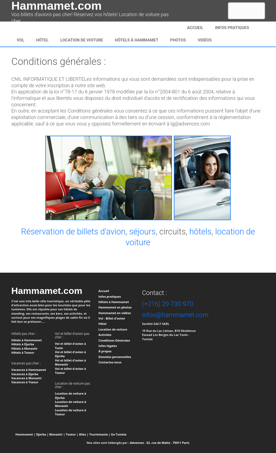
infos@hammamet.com (175, 315)
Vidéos (205, 40)
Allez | (83, 434)
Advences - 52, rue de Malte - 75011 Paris (159, 443)
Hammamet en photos (115, 307)
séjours (142, 232)
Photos (178, 40)
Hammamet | (25, 434)
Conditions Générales (114, 340)
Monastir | (57, 434)
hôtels (200, 232)
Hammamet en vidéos (114, 313)
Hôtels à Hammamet (136, 40)
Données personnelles (114, 357)
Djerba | (42, 434)
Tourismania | (99, 434)
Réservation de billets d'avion (73, 232)
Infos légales (107, 346)
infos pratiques (232, 27)
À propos (104, 351)
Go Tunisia (118, 434)
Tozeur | (72, 434)
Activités (104, 335)
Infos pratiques (109, 296)
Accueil (195, 27)
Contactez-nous (109, 362)
